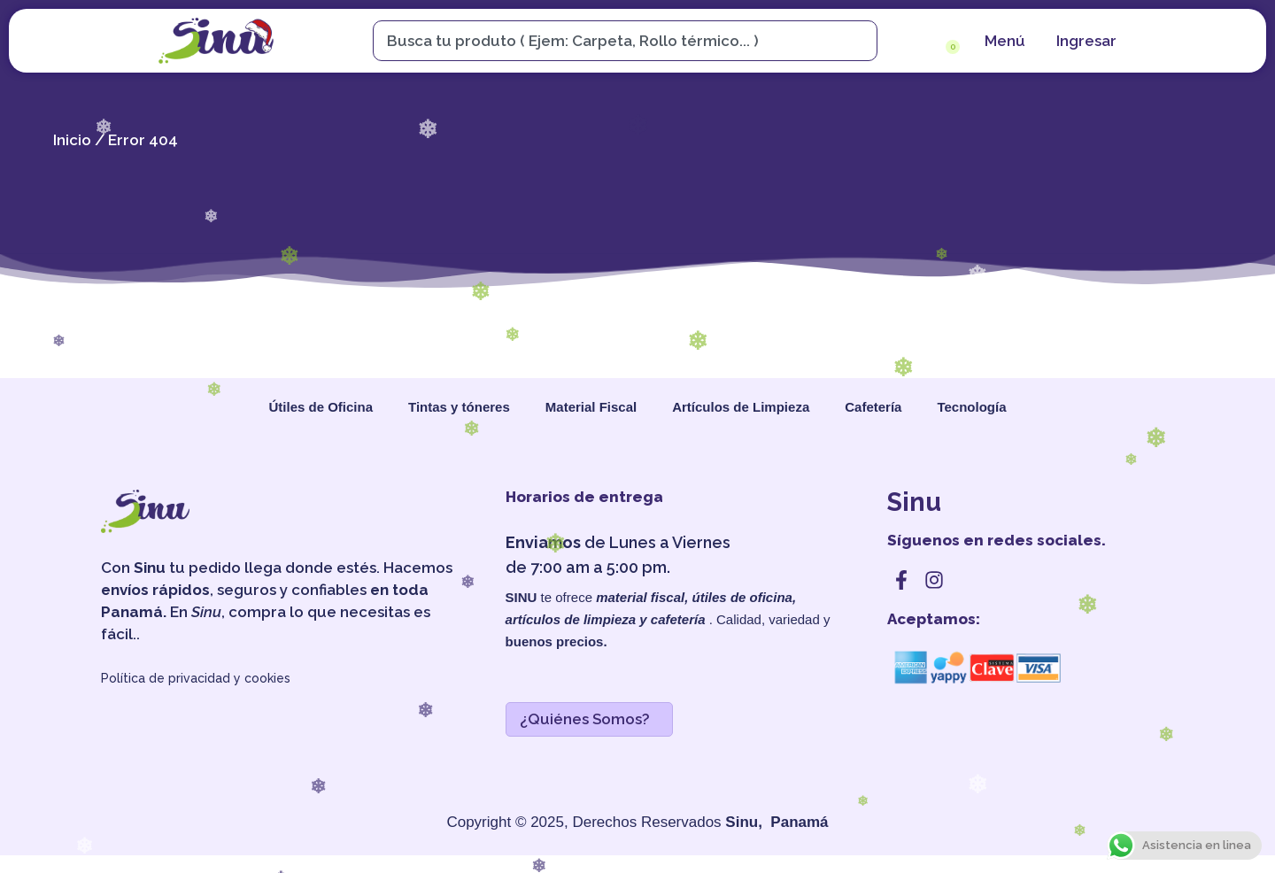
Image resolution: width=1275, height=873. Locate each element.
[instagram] (934, 580)
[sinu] (216, 41)
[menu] (1002, 41)
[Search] (863, 41)
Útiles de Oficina (320, 406)
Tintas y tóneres (459, 406)
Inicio (72, 140)
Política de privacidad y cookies (195, 678)
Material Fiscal (591, 406)
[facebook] (901, 580)
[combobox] (616, 41)
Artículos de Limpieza (740, 406)
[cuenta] (1084, 41)
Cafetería (873, 406)
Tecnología (971, 406)
